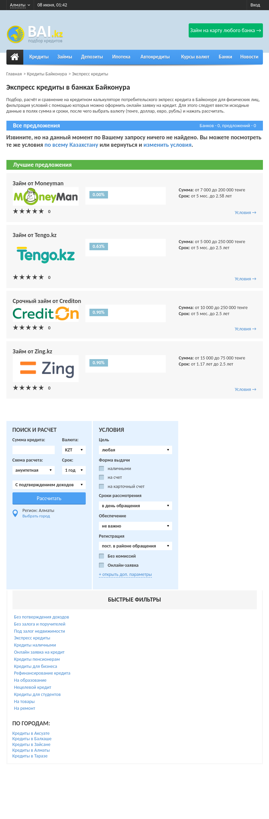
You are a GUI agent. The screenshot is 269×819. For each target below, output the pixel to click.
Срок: (67, 460)
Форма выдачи (114, 460)
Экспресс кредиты (32, 638)
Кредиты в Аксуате (31, 733)
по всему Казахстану (71, 144)
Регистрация (112, 536)
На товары (24, 701)
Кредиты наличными (35, 645)
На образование (30, 680)
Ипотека (121, 57)
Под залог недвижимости (39, 631)
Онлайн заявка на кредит (39, 652)
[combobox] (74, 450)
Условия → (246, 212)
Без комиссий (122, 556)
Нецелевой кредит (32, 687)
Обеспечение (112, 516)
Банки (225, 57)
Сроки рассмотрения (120, 495)
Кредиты (39, 57)
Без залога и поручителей (39, 624)
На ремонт (24, 708)
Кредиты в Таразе (30, 756)
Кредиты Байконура (47, 74)
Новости (249, 57)
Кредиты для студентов (37, 694)
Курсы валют (195, 57)
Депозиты (92, 57)
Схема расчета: (27, 460)
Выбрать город (36, 515)
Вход (255, 5)
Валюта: (70, 440)
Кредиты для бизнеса (35, 666)
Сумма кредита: (28, 440)
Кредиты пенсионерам (37, 659)
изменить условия (167, 144)
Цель (104, 440)
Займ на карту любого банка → (225, 30)
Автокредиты (155, 57)
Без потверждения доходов (41, 617)
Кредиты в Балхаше (32, 739)
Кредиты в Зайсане (31, 744)
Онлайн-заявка (123, 565)
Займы (64, 57)
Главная (14, 74)
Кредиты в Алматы (31, 750)
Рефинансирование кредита (42, 673)
